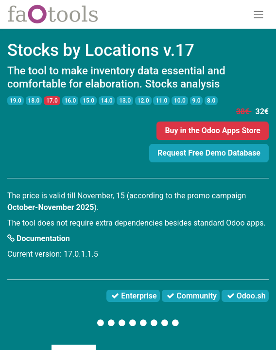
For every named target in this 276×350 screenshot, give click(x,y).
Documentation (38, 238)
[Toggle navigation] (258, 14)
